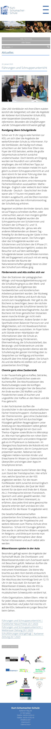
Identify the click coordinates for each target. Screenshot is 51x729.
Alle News (25, 42)
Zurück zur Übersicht (10, 647)
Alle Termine (26, 38)
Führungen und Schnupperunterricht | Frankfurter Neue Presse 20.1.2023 (22, 622)
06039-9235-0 (28, 715)
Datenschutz (25, 724)
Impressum (25, 722)
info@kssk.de (25, 720)
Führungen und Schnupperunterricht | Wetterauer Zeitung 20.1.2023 (22, 629)
